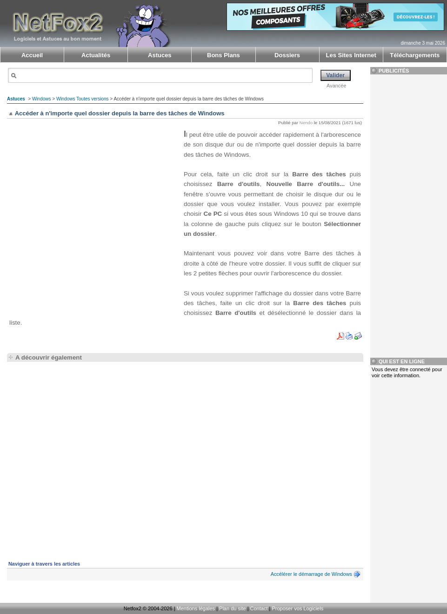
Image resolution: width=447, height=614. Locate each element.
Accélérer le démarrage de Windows (311, 574)
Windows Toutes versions (82, 98)
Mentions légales (196, 608)
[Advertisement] (87, 218)
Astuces (16, 98)
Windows (41, 98)
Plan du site (232, 608)
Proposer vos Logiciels (297, 608)
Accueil (32, 55)
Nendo (306, 122)
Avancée (337, 85)
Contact (259, 608)
